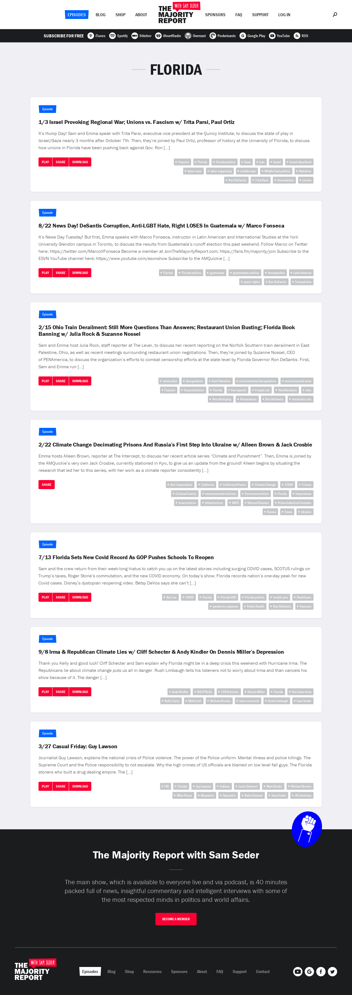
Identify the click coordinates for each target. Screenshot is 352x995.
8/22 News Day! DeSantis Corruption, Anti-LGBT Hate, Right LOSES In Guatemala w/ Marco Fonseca (161, 225)
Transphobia (303, 281)
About (141, 15)
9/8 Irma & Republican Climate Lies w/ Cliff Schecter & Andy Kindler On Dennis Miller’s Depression (161, 651)
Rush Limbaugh (278, 701)
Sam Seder (304, 701)
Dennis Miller (256, 691)
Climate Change (265, 484)
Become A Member (176, 919)
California (207, 484)
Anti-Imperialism (181, 484)
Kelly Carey (172, 701)
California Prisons (234, 484)
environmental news (298, 381)
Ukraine (306, 511)
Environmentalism (257, 493)
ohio (308, 390)
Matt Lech (194, 701)
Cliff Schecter (230, 691)
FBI (166, 786)
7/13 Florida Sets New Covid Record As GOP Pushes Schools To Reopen (126, 557)
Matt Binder (274, 786)
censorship (170, 381)
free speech (238, 390)
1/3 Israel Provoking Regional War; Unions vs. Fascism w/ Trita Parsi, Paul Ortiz (136, 122)
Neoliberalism (287, 390)
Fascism (183, 162)
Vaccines (305, 606)
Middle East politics (277, 171)
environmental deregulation (257, 381)
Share (60, 162)
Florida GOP (228, 597)
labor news (195, 171)
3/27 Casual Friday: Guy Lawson (77, 746)
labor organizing (221, 171)
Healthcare (304, 597)
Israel (277, 162)
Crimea (306, 484)
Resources (152, 971)
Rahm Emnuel (253, 795)
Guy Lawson (203, 786)
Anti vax (171, 597)
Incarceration (187, 502)
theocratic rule (301, 399)
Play (45, 162)
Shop (120, 15)
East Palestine (221, 381)
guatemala (217, 272)
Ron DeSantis (237, 180)
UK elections (303, 795)
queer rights (252, 281)
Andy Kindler (180, 691)
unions (306, 180)
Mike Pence (184, 795)
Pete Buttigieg (221, 399)
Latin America (302, 272)
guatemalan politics (246, 272)
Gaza (247, 162)
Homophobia (276, 272)
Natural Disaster (258, 502)
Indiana (225, 786)
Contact (263, 971)
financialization (194, 390)
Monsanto (207, 795)
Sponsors (215, 15)
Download (80, 162)
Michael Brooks (220, 701)
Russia (271, 511)
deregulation (194, 381)
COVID (289, 484)
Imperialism (303, 493)
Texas (288, 511)
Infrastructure (214, 502)
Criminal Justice (185, 493)
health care (280, 597)
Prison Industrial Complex (294, 502)
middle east (248, 171)
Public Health (255, 606)
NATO (235, 502)
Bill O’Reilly (204, 691)
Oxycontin (229, 795)
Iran (262, 162)
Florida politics (225, 162)
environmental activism (220, 493)
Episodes (77, 15)
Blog (101, 15)
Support (260, 15)
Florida (202, 162)
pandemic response (225, 606)
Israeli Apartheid (300, 162)
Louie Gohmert (248, 786)
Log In (284, 15)
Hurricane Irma (301, 691)
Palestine (305, 171)
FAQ (238, 15)
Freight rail (262, 390)
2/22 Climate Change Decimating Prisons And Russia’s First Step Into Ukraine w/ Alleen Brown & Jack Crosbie (175, 444)
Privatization (248, 399)
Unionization (285, 180)
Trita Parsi (261, 180)
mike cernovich (249, 701)
